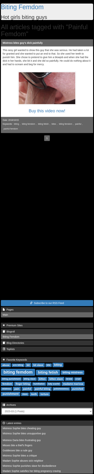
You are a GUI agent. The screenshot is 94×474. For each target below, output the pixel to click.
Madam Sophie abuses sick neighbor (23, 460)
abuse (5, 365)
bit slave (38, 365)
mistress (6, 389)
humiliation (39, 384)
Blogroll (9, 331)
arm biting (18, 365)
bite (48, 365)
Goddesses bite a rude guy (17, 450)
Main (5, 314)
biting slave (29, 379)
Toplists (9, 349)
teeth (34, 394)
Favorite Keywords (15, 359)
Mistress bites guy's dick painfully (23, 42)
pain (16, 388)
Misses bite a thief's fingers (17, 445)
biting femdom (28, 124)
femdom (7, 383)
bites (54, 124)
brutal (69, 379)
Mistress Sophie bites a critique (20, 455)
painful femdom (11, 129)
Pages (8, 309)
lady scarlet (54, 384)
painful (78, 124)
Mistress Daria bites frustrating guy (22, 440)
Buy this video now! (47, 110)
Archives (9, 405)
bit (28, 365)
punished (77, 388)
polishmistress (61, 389)
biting (16, 124)
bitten (42, 378)
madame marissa (73, 383)
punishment (11, 394)
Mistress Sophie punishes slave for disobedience (29, 465)
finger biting (23, 383)
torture (45, 394)
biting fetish (43, 124)
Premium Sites (13, 325)
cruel (78, 379)
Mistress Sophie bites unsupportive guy (24, 433)
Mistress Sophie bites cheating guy (22, 428)
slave (25, 394)
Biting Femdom (22, 7)
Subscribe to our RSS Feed (47, 303)
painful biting (42, 388)
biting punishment (11, 379)
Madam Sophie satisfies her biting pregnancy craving (32, 471)
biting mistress (73, 372)
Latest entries (12, 423)
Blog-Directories (13, 343)
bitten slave (56, 378)
